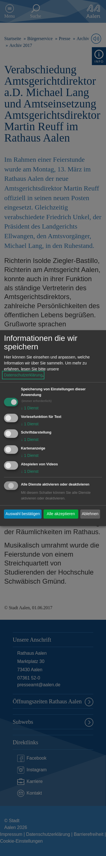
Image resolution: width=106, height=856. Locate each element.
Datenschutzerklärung (23, 375)
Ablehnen (90, 514)
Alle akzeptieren (61, 514)
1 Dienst (29, 408)
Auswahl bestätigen (23, 514)
